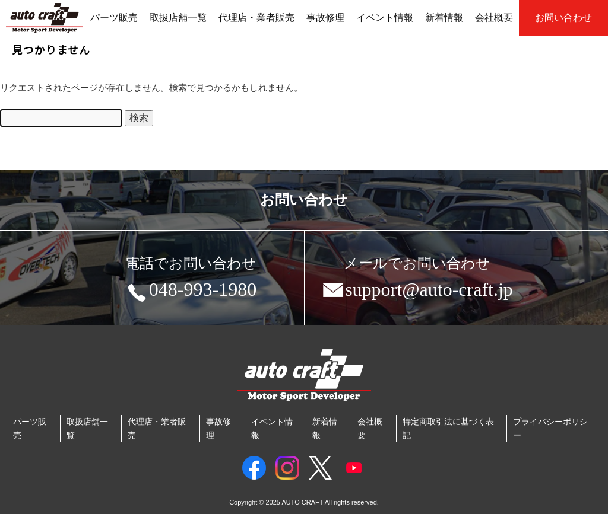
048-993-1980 (190, 292)
